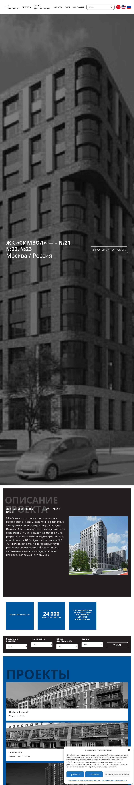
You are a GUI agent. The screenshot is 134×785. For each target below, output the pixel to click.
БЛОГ (67, 7)
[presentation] (72, 548)
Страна (85, 639)
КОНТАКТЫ (78, 7)
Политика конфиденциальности (114, 780)
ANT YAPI (3, 7)
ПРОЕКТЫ (26, 7)
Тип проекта (38, 639)
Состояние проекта (12, 640)
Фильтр (117, 644)
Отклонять (94, 774)
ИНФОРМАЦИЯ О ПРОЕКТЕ (109, 249)
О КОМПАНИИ (13, 7)
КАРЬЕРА (58, 7)
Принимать (75, 774)
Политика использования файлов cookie (84, 780)
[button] (128, 750)
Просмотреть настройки (117, 774)
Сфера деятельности (64, 640)
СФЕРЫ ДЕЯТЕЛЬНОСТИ (42, 7)
